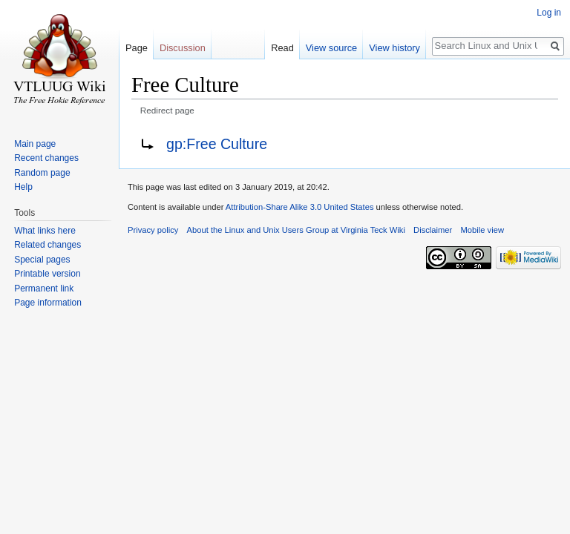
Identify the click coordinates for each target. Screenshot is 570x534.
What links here (45, 230)
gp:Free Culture (216, 144)
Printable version (47, 273)
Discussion (183, 47)
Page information (48, 302)
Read (282, 47)
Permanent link (43, 288)
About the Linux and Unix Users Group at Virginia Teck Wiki (296, 229)
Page (136, 47)
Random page (42, 173)
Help (23, 187)
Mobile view (482, 229)
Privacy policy (153, 229)
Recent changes (46, 158)
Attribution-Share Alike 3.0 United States (300, 206)
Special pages (42, 259)
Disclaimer (432, 229)
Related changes (47, 245)
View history (394, 47)
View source (331, 47)
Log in (549, 12)
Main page (35, 144)
